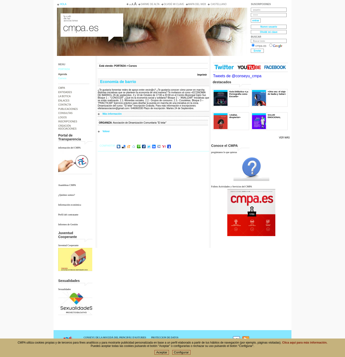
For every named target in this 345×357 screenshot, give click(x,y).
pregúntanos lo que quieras (224, 152)
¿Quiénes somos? (66, 195)
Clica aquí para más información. (304, 343)
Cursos (62, 78)
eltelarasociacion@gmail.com (113, 108)
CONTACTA (64, 104)
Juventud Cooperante (68, 245)
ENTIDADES (65, 92)
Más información (112, 114)
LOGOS (62, 117)
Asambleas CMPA (67, 185)
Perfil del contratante (68, 214)
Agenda (62, 74)
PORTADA (64, 69)
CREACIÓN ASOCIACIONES (67, 127)
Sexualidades (64, 289)
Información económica (69, 204)
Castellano (218, 4)
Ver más (284, 137)
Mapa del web (197, 4)
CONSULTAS (65, 113)
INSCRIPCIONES (67, 121)
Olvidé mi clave (174, 4)
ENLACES (63, 100)
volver (106, 131)
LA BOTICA (64, 96)
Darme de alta (150, 4)
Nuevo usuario (268, 26)
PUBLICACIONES (68, 109)
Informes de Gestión (68, 224)
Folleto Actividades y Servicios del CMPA (231, 186)
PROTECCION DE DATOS (164, 337)
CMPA (61, 88)
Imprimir (202, 74)
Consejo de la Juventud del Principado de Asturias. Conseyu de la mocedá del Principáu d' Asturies (92, 17)
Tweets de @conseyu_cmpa (237, 76)
